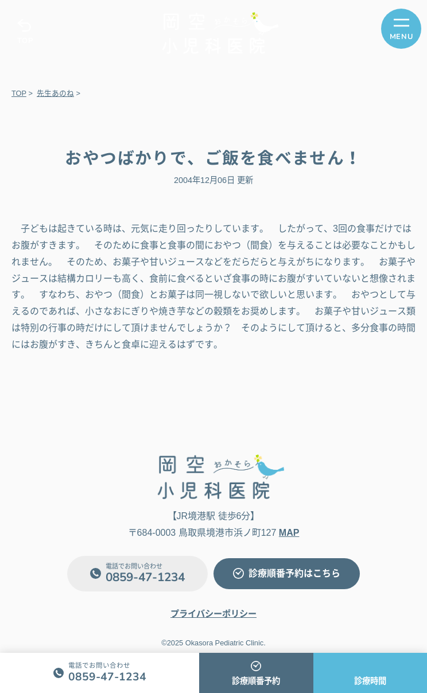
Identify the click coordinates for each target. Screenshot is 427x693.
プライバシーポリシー (213, 613)
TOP (25, 41)
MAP (289, 533)
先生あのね (55, 93)
